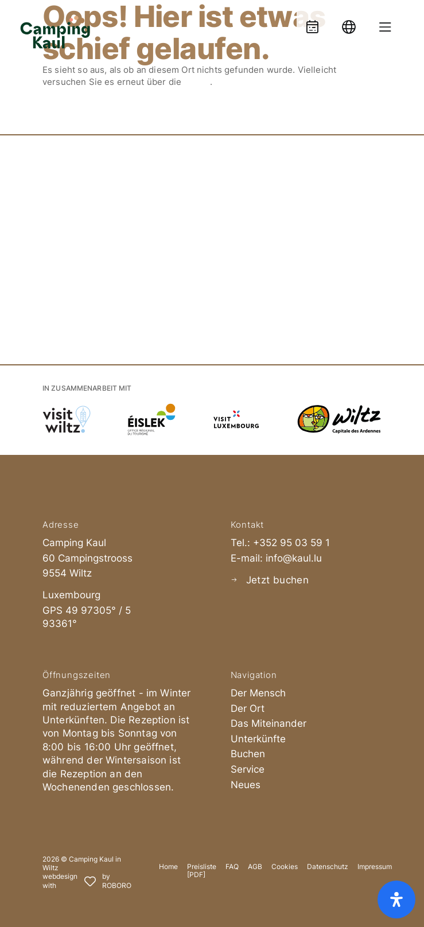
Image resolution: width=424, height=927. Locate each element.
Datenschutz (327, 867)
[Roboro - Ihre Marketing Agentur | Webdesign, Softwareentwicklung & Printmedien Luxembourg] (86, 881)
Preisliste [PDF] (201, 871)
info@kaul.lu (294, 558)
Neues (245, 784)
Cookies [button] (284, 867)
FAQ (232, 867)
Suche (197, 82)
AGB (255, 867)
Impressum (374, 867)
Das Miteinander (268, 723)
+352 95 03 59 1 (291, 542)
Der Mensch (258, 693)
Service (247, 769)
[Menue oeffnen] (385, 21)
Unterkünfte (258, 739)
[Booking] (312, 21)
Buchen (248, 753)
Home (168, 867)
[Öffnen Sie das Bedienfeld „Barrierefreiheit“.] (396, 899)
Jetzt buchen (277, 580)
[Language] (348, 21)
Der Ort (247, 708)
